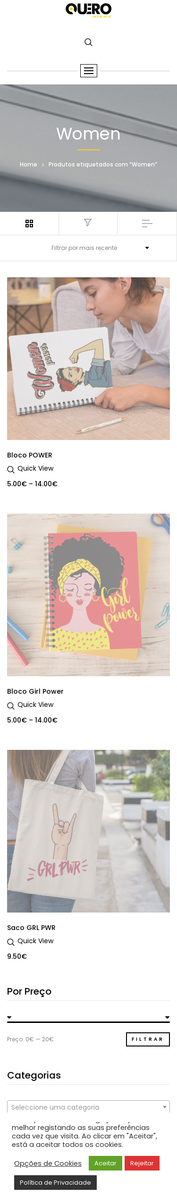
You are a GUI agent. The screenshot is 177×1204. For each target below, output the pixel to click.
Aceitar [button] (105, 1163)
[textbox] (88, 1107)
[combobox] (88, 1106)
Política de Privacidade (55, 1182)
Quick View (35, 468)
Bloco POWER (29, 455)
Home (28, 164)
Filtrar (148, 1039)
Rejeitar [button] (142, 1163)
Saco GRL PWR (31, 927)
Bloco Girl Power (35, 691)
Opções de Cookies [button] (48, 1163)
